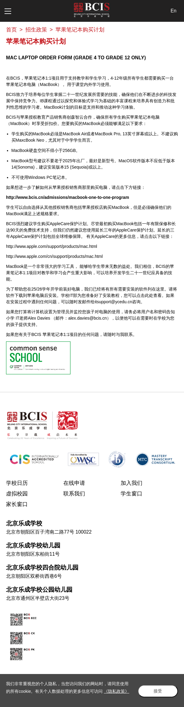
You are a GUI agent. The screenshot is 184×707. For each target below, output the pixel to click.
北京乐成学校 (24, 523)
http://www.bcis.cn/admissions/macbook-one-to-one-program (67, 197)
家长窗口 (17, 504)
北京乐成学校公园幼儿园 (39, 589)
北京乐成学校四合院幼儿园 (42, 567)
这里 (160, 289)
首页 (11, 30)
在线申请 (74, 483)
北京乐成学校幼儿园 (33, 545)
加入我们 (131, 483)
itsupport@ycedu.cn (113, 301)
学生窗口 (131, 494)
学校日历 (17, 483)
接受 (157, 686)
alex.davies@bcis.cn (87, 318)
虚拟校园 (17, 494)
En (173, 10)
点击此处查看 (149, 295)
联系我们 (74, 494)
